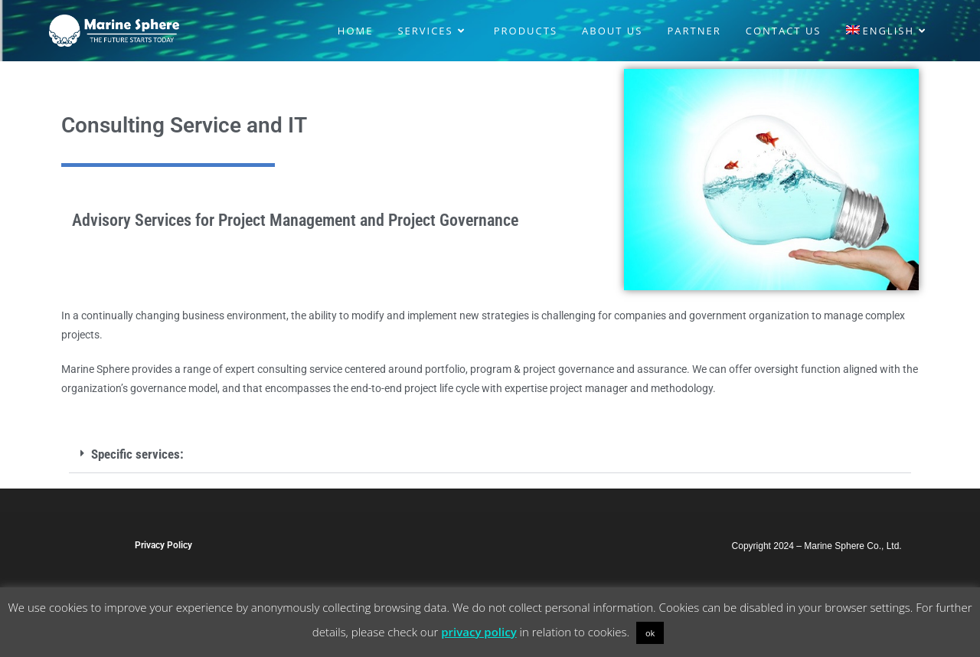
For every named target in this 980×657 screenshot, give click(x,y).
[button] (490, 454)
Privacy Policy (163, 545)
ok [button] (650, 633)
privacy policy (478, 631)
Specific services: (137, 454)
